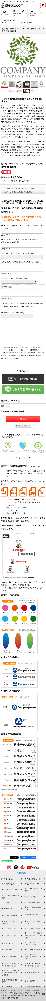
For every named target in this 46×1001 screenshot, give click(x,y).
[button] (41, 13)
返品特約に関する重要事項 (12, 411)
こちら (16, 998)
